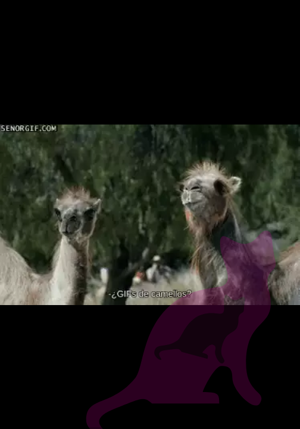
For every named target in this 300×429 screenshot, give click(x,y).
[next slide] (282, 392)
